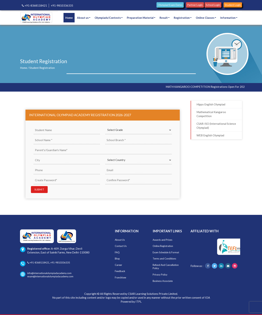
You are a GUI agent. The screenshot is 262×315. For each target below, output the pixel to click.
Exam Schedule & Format (166, 252)
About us (83, 17)
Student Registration (42, 67)
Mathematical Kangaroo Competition (211, 113)
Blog (117, 258)
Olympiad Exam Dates (170, 4)
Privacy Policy (160, 274)
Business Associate (163, 280)
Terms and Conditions (164, 258)
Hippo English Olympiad (210, 104)
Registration (183, 17)
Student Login (233, 4)
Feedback (120, 271)
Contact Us (121, 246)
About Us (120, 239)
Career (118, 264)
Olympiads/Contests (109, 17)
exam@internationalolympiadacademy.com (50, 276)
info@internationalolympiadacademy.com (46, 273)
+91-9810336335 (62, 5)
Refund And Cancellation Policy (166, 266)
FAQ (117, 252)
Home (69, 17)
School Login (213, 4)
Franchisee (120, 277)
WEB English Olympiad (210, 135)
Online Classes (206, 17)
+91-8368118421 (34, 5)
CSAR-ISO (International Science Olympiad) (216, 125)
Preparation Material (141, 17)
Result (165, 17)
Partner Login (195, 4)
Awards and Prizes (162, 239)
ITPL (139, 301)
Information (228, 17)
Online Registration (163, 246)
